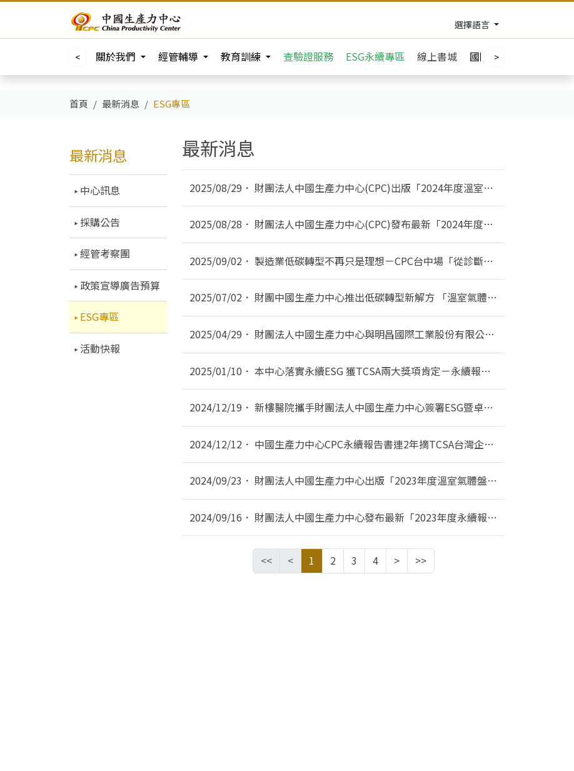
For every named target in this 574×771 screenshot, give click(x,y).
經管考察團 (104, 253)
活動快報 (99, 348)
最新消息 (98, 155)
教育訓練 (242, 56)
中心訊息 (99, 190)
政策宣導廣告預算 (119, 285)
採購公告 (99, 221)
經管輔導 (179, 56)
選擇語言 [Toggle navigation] (473, 24)
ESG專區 (98, 316)
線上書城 (437, 56)
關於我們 (117, 56)
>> (420, 560)
